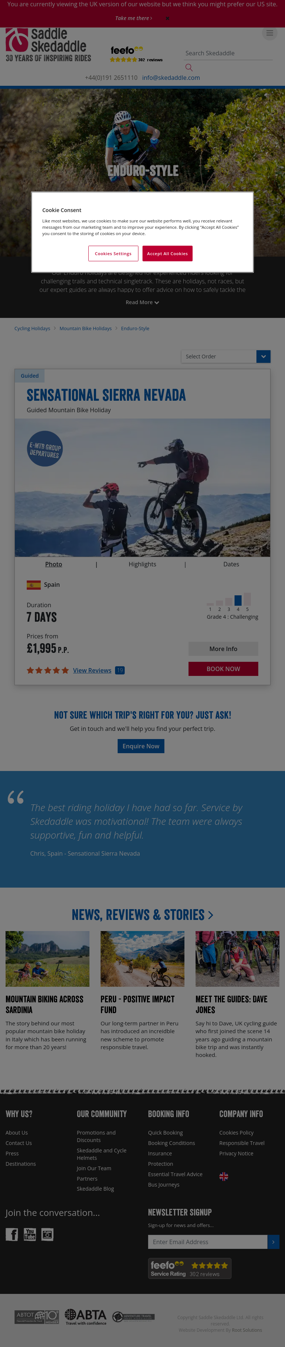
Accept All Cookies (167, 253)
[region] (142, 232)
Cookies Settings (113, 253)
